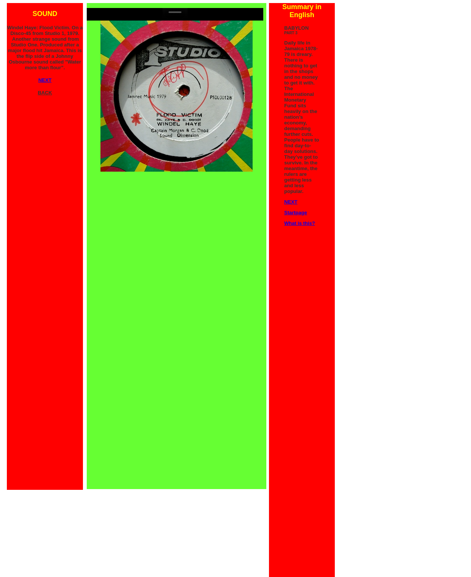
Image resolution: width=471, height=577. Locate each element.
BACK (45, 93)
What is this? (299, 223)
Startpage (295, 212)
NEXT (291, 202)
